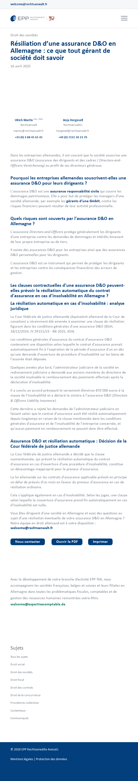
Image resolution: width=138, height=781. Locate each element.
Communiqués (19, 718)
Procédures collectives (24, 702)
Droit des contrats (21, 687)
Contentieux (18, 710)
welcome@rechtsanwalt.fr (28, 4)
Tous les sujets (19, 656)
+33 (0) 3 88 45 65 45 (29, 137)
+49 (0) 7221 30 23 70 (73, 137)
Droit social (17, 664)
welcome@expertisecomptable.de (37, 604)
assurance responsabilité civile (74, 191)
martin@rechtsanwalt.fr (29, 130)
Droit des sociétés (24, 35)
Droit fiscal (17, 679)
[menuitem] (124, 18)
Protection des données (51, 759)
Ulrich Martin (29, 120)
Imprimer (100, 541)
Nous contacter (27, 541)
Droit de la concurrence (25, 695)
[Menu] (124, 18)
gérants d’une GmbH (83, 201)
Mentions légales (21, 759)
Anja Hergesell (73, 120)
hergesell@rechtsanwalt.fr (72, 130)
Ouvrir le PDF (67, 541)
